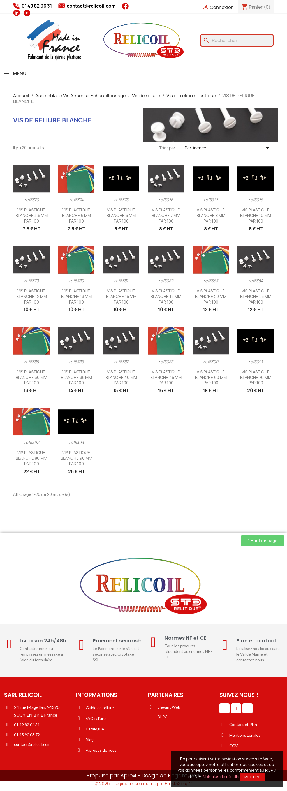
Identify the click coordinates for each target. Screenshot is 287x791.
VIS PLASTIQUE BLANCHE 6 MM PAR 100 (121, 215)
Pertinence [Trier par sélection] (228, 148)
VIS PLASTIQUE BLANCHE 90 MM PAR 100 (76, 458)
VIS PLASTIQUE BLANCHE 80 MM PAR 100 (31, 458)
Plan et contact (256, 640)
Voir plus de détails (221, 776)
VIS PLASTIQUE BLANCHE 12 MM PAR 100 (31, 296)
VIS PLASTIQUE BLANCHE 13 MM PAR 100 (76, 296)
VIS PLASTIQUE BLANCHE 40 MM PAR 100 (121, 377)
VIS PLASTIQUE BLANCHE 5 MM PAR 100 (76, 215)
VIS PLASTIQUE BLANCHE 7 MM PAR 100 (166, 215)
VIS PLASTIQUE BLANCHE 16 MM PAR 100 (166, 296)
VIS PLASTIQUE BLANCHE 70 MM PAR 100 (255, 377)
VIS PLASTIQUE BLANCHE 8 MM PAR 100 (210, 215)
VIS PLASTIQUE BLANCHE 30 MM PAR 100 (31, 377)
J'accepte (252, 777)
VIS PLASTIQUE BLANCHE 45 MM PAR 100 (166, 377)
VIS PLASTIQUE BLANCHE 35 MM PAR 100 (76, 377)
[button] (262, 540)
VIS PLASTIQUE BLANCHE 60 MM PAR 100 (211, 377)
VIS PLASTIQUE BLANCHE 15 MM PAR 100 (121, 296)
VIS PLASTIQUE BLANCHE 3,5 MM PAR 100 (31, 215)
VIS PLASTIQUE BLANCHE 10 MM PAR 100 (255, 215)
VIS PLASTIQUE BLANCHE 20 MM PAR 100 (210, 296)
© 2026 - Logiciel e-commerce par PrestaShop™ (144, 784)
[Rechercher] (237, 40)
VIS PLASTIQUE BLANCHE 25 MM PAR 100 (255, 296)
